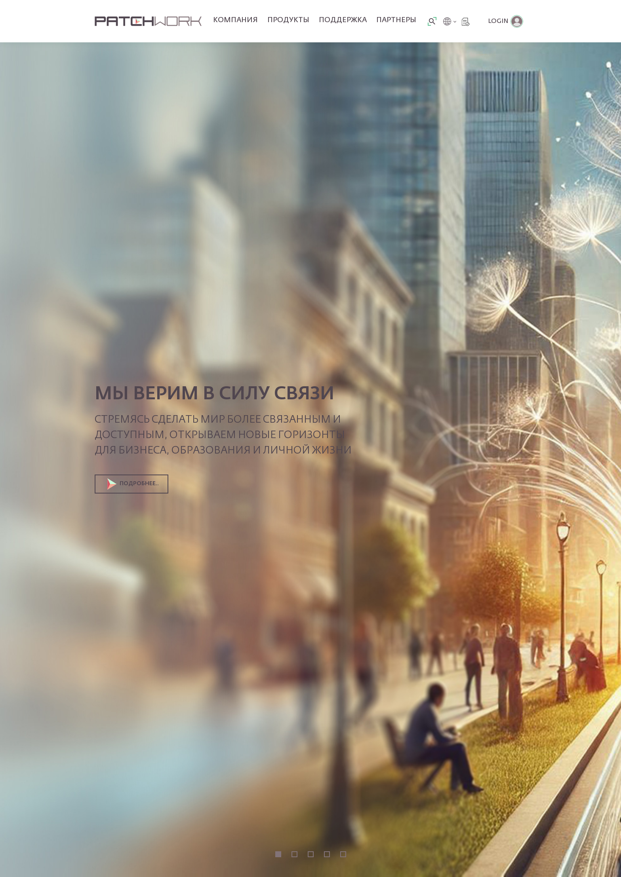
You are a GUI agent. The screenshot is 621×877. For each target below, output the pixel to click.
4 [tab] (327, 854)
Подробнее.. (133, 484)
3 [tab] (311, 854)
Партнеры (396, 20)
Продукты (288, 20)
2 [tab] (294, 854)
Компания (235, 20)
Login (498, 21)
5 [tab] (343, 854)
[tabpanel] (310, 438)
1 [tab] (278, 854)
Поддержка (343, 20)
